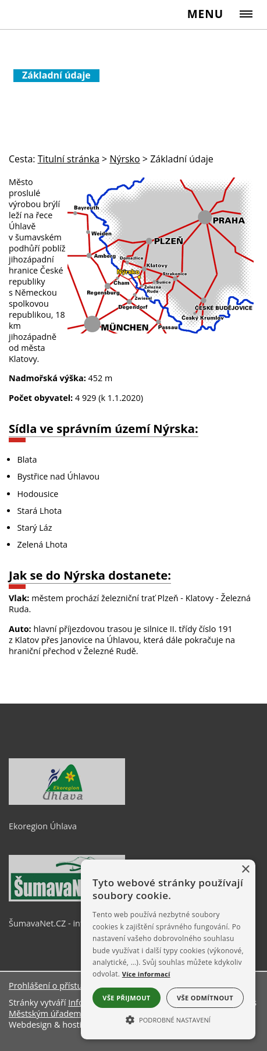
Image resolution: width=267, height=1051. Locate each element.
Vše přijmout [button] (126, 997)
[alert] (168, 949)
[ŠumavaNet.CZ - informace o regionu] (67, 898)
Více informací (146, 974)
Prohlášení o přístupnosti (57, 985)
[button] (168, 1019)
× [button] (245, 869)
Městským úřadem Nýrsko (60, 1013)
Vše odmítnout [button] (205, 997)
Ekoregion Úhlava (43, 826)
